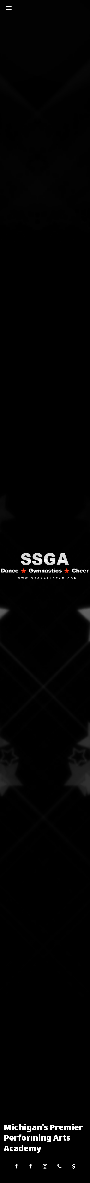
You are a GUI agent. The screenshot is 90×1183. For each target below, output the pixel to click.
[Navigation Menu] (9, 8)
